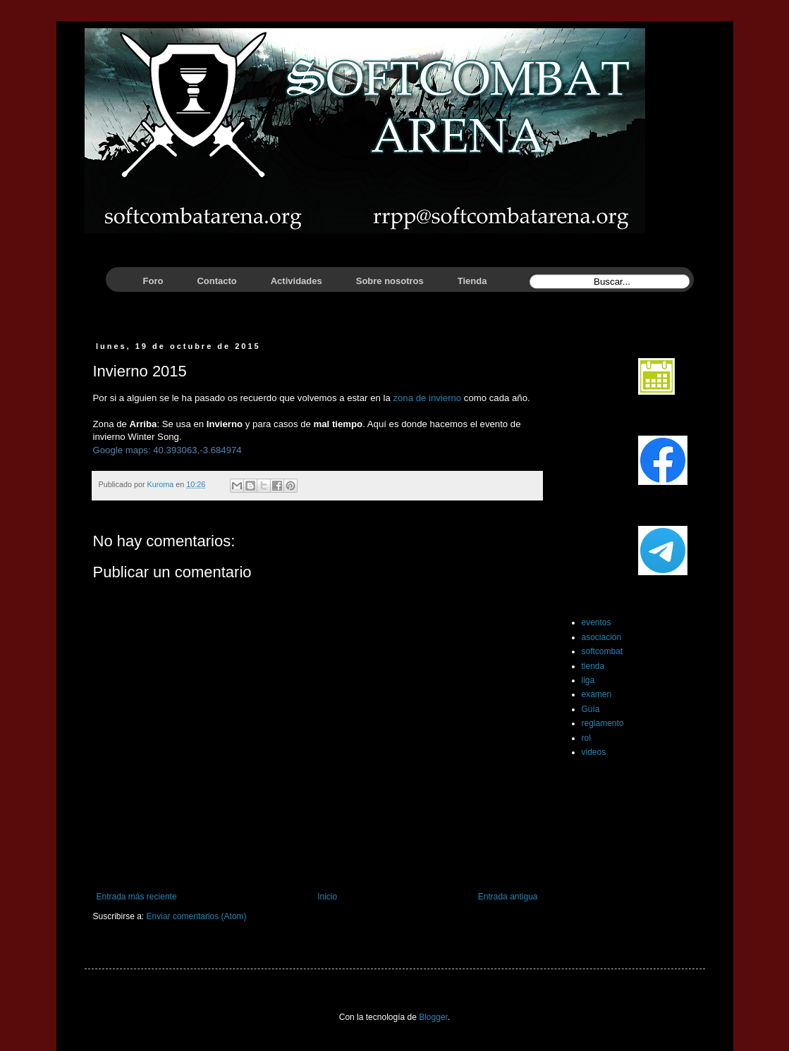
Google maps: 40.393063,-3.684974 (167, 450)
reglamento (603, 723)
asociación (602, 637)
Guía (591, 709)
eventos (596, 622)
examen (597, 694)
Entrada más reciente (137, 897)
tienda (593, 666)
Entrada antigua (508, 897)
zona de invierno (427, 398)
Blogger (433, 1017)
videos (594, 752)
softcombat (602, 651)
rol (586, 738)
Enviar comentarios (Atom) (197, 916)
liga (588, 680)
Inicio (327, 897)
